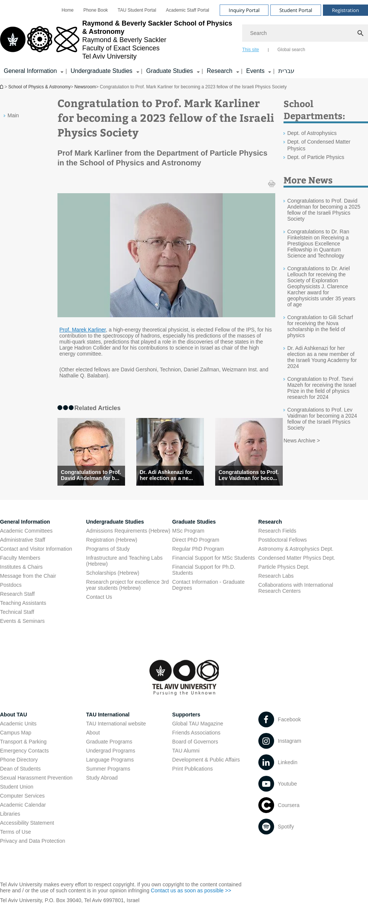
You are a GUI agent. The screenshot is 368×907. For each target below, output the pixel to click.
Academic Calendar (23, 805)
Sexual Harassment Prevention (36, 778)
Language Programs (110, 760)
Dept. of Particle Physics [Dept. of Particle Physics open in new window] (315, 157)
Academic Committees (26, 531)
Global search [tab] (291, 49)
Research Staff (17, 594)
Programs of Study (108, 549)
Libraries (10, 814)
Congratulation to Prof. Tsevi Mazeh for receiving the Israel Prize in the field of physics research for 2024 (321, 388)
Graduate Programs (109, 742)
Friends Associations (196, 733)
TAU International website (116, 724)
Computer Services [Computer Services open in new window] (22, 796)
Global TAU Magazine (197, 724)
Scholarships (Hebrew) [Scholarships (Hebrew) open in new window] (112, 573)
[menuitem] (67, 10)
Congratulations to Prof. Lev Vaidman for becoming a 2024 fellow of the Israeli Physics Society (322, 419)
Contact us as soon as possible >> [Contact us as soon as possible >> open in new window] (191, 890)
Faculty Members (20, 558)
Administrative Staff (22, 540)
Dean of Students (20, 769)
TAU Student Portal (137, 10)
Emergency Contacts (24, 751)
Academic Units (18, 724)
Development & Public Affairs (206, 760)
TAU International (108, 715)
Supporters (186, 715)
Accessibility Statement (27, 823)
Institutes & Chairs (21, 567)
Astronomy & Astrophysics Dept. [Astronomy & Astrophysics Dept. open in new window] (295, 549)
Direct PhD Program (195, 540)
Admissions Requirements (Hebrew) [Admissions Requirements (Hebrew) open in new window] (128, 531)
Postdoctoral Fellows (282, 540)
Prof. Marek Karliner (82, 330)
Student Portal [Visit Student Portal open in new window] (295, 10)
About (93, 733)
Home (68, 10)
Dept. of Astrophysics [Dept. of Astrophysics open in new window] (312, 133)
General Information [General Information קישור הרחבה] (30, 71)
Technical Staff (17, 612)
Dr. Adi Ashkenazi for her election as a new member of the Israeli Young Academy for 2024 (322, 357)
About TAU (13, 715)
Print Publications (192, 769)
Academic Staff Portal (187, 10)
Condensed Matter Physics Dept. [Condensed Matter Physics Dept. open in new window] (296, 558)
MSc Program (188, 531)
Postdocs (11, 585)
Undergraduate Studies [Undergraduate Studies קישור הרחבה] (102, 71)
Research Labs (276, 576)
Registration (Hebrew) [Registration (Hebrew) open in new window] (111, 540)
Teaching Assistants (23, 603)
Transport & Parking (23, 742)
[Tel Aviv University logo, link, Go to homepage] (117, 40)
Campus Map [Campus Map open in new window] (15, 733)
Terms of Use (15, 832)
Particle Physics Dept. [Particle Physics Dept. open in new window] (283, 567)
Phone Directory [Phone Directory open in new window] (19, 760)
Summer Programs (108, 769)
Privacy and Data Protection (32, 841)
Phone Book (95, 10)
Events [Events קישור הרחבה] (255, 71)
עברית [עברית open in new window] (286, 71)
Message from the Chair (28, 576)
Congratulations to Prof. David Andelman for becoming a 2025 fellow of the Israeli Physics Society (323, 210)
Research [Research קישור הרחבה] (219, 71)
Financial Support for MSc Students (213, 558)
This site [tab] (250, 49)
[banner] (184, 39)
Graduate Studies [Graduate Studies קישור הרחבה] (169, 71)
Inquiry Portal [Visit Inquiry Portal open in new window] (244, 10)
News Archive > (302, 441)
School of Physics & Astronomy (2, 87)
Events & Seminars (22, 621)
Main (13, 115)
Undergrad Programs (110, 751)
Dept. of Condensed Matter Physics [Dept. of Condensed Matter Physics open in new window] (318, 145)
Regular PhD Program (198, 549)
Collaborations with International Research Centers (295, 588)
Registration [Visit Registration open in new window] (345, 10)
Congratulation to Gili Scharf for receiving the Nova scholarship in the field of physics (320, 326)
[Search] (305, 33)
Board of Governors (195, 742)
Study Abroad (102, 778)
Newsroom (85, 86)
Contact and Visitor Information (36, 549)
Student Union (16, 787)
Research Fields (277, 531)
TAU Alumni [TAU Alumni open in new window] (186, 751)
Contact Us (99, 597)
